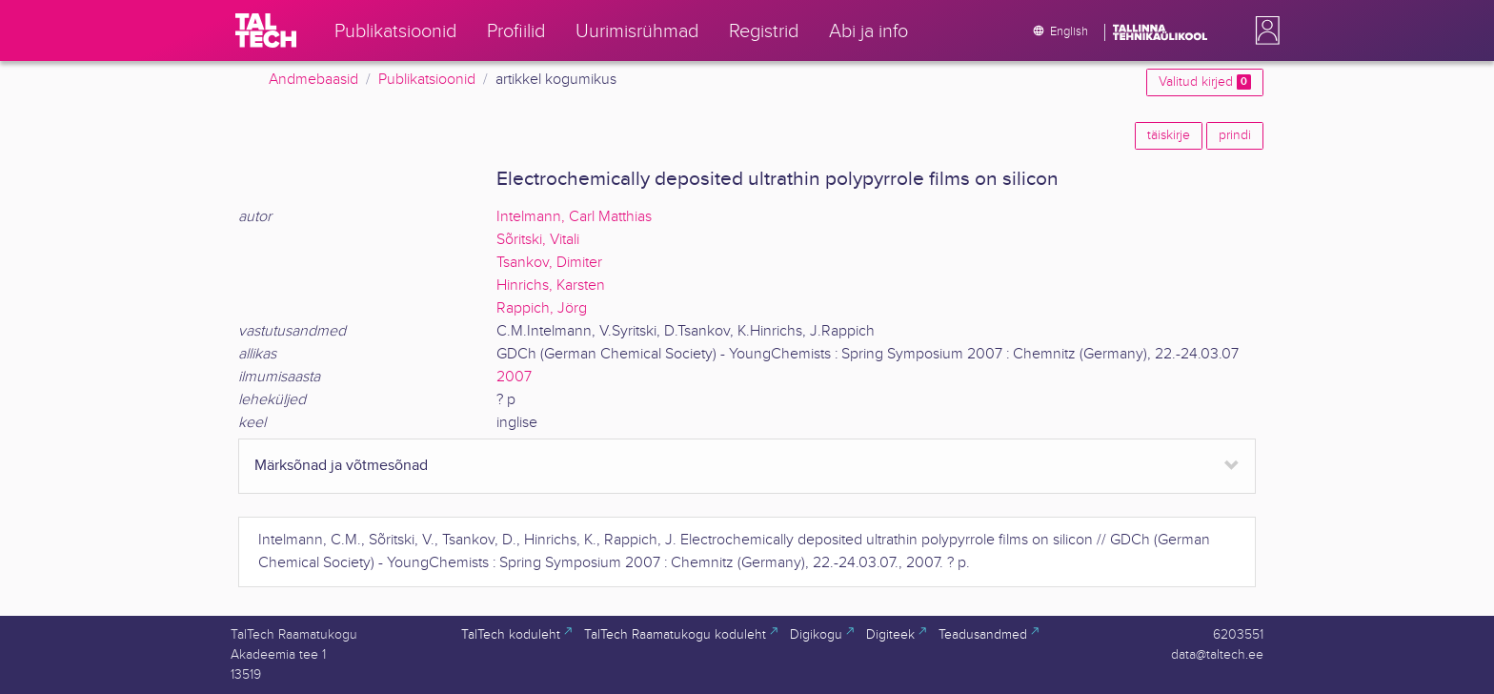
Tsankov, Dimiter (549, 263)
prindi (1235, 135)
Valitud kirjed (1205, 82)
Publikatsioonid (426, 80)
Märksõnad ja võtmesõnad (341, 466)
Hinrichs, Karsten (550, 285)
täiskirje (1168, 135)
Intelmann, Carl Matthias (574, 217)
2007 (514, 377)
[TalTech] (265, 30)
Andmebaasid (313, 80)
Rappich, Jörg (541, 308)
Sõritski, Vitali (537, 240)
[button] (1263, 30)
